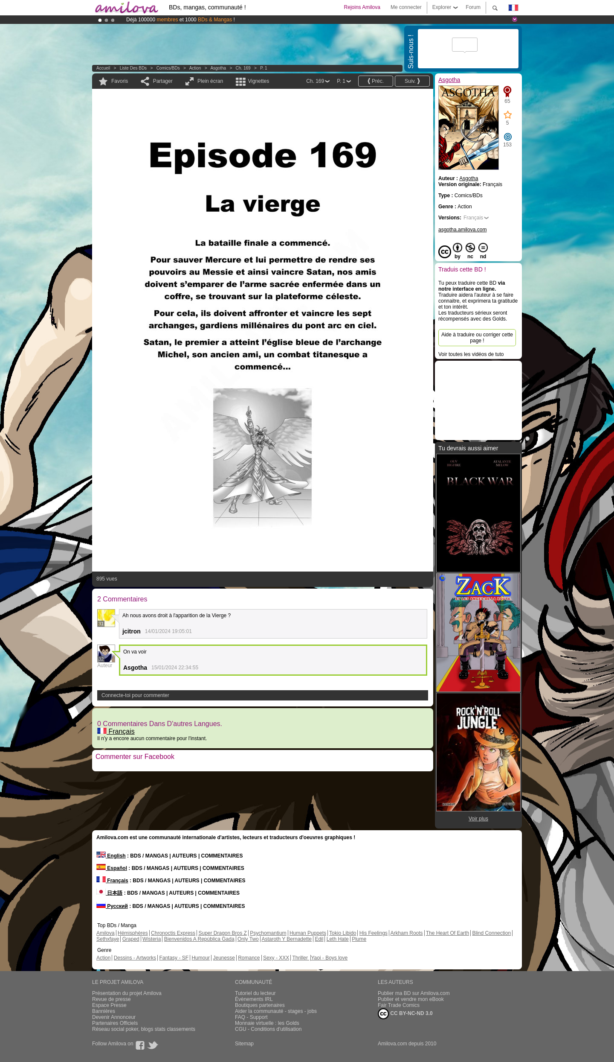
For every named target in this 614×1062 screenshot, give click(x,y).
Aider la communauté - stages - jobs (276, 1011)
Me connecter (406, 7)
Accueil (103, 68)
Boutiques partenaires (260, 1005)
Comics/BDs (168, 68)
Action (195, 68)
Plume (359, 939)
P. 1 (263, 68)
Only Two (248, 939)
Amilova (105, 933)
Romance (249, 958)
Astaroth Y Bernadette (286, 939)
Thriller (300, 958)
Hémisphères (133, 933)
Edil (319, 939)
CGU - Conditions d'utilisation (268, 1029)
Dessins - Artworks (135, 958)
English (111, 856)
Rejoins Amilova (362, 7)
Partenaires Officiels (115, 1023)
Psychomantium (268, 933)
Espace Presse (109, 1005)
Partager (163, 81)
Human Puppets (308, 933)
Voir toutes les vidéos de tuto (471, 354)
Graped (130, 939)
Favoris (119, 81)
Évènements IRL (254, 999)
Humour (200, 958)
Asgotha (218, 68)
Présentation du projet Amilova (127, 993)
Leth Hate (338, 939)
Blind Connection (491, 933)
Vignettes (258, 81)
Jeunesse (224, 958)
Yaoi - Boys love (329, 958)
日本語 (109, 893)
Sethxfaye (107, 939)
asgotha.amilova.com (462, 230)
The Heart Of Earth (447, 933)
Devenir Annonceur (114, 1017)
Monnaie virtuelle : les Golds (267, 1023)
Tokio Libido (342, 933)
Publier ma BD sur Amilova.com (414, 993)
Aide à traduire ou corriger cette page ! (477, 338)
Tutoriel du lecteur (255, 993)
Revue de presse (111, 999)
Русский (112, 906)
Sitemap (244, 1044)
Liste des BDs (133, 68)
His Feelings (373, 933)
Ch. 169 (243, 68)
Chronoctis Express (173, 933)
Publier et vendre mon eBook (411, 999)
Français (116, 731)
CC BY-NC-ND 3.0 (405, 1013)
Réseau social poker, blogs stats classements (143, 1029)
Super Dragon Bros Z (222, 933)
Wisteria (151, 939)
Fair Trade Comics (399, 1005)
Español (111, 868)
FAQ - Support (251, 1017)
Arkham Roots (407, 933)
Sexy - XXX (276, 958)
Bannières (103, 1011)
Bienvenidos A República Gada (199, 939)
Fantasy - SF (173, 958)
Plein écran (210, 81)
